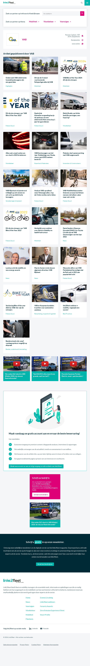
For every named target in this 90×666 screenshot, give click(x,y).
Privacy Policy (24, 644)
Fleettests (29, 619)
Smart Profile (45, 615)
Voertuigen (60, 22)
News (28, 602)
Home (28, 598)
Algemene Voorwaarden (50, 644)
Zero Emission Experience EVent (52, 610)
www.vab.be (76, 44)
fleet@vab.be (75, 40)
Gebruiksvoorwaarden (10, 644)
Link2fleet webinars (47, 602)
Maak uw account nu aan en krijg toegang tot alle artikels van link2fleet (36, 466)
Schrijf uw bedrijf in (41, 495)
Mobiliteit (33, 22)
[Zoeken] (82, 13)
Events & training (46, 598)
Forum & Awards (46, 606)
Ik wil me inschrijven (45, 564)
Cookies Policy (36, 644)
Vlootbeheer (47, 22)
